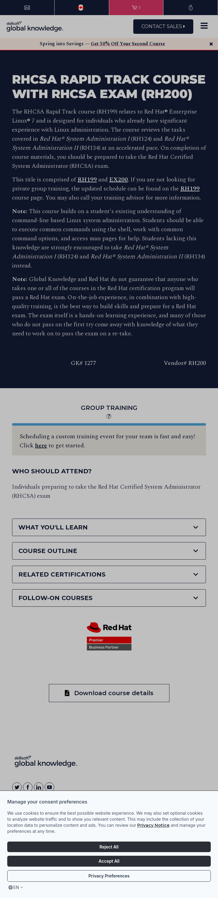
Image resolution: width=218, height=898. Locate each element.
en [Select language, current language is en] (16, 887)
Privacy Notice (153, 825)
